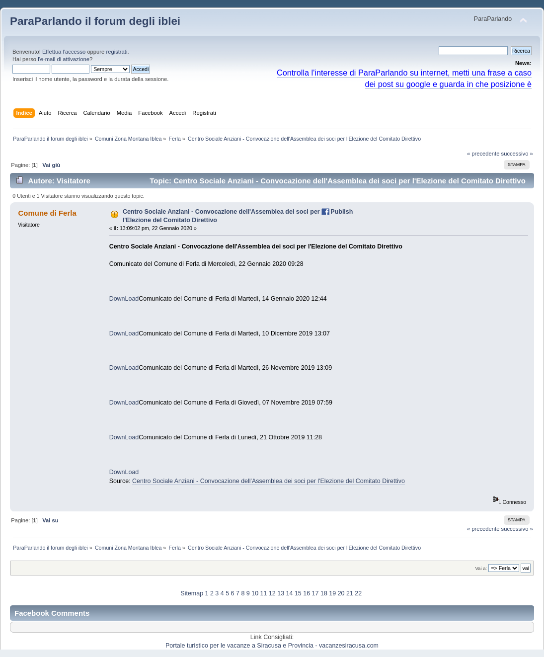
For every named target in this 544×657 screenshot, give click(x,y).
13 (280, 593)
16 (306, 593)
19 (332, 593)
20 (341, 593)
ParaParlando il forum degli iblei (95, 21)
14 (289, 593)
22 (358, 593)
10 (254, 593)
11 (263, 593)
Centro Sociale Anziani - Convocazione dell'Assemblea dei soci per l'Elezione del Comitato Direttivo (268, 481)
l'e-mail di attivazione (63, 59)
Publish (341, 211)
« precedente (483, 154)
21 (349, 593)
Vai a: (481, 568)
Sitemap (191, 593)
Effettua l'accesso (63, 52)
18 (323, 593)
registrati (116, 52)
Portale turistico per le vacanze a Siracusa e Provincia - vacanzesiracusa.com (272, 645)
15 (298, 593)
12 (272, 593)
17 (315, 593)
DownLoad (124, 298)
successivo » (517, 154)
